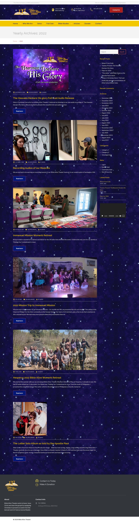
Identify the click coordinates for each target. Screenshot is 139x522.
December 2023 (107, 100)
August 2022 (106, 113)
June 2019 (105, 140)
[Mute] (120, 216)
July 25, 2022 (18, 299)
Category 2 (105, 152)
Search (122, 52)
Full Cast (50, 24)
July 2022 (105, 115)
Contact (98, 24)
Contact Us (116, 10)
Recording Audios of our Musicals (31, 168)
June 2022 (105, 118)
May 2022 (105, 120)
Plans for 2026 (106, 70)
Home (15, 24)
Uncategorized (33, 92)
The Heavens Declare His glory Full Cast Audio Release (43, 98)
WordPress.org (107, 172)
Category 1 (105, 150)
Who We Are (28, 24)
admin (44, 92)
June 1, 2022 (18, 371)
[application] (113, 210)
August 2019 (106, 137)
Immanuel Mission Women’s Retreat (32, 235)
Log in (104, 164)
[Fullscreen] (123, 216)
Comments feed (107, 169)
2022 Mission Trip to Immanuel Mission (34, 305)
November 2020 (107, 128)
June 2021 (105, 125)
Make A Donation (47, 484)
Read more (19, 111)
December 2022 (107, 108)
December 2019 (107, 135)
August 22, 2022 (19, 229)
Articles (77, 24)
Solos (39, 24)
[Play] (102, 216)
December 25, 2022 (20, 92)
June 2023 (105, 105)
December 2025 (107, 98)
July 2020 (105, 133)
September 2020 (107, 130)
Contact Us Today (48, 481)
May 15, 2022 (18, 437)
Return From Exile (107, 63)
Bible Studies (63, 24)
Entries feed (106, 167)
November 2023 (107, 103)
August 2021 (106, 123)
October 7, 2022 (19, 162)
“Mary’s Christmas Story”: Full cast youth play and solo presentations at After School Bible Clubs (113, 80)
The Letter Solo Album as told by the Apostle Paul (41, 443)
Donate (87, 24)
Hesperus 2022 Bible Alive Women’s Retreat (37, 377)
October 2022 (106, 110)
